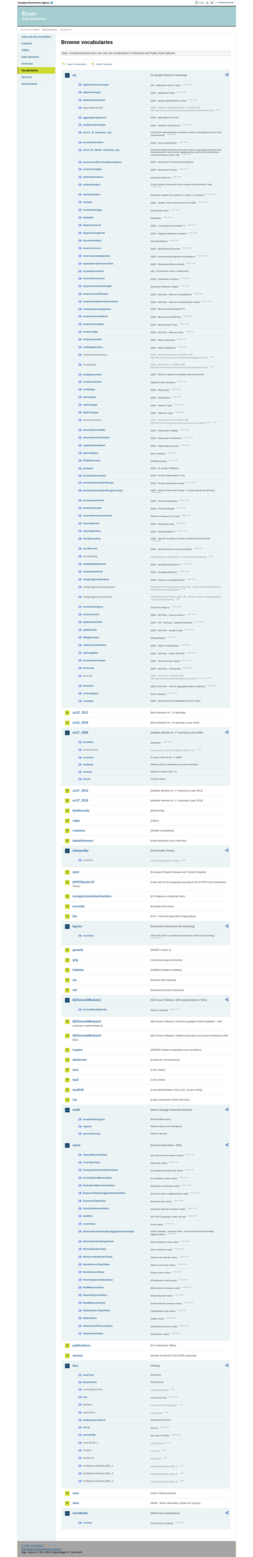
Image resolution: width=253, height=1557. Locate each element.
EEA (37, 3)
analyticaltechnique (94, 124)
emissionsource (92, 248)
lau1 (76, 1069)
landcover (80, 1059)
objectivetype (91, 412)
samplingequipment (94, 563)
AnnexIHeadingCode (95, 1009)
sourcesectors (91, 614)
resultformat (90, 548)
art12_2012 (80, 712)
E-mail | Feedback (32, 1545)
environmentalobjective (96, 255)
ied (75, 990)
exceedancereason (94, 278)
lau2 (76, 1079)
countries (88, 757)
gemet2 (78, 950)
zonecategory (91, 693)
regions (87, 1126)
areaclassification (93, 142)
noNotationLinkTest (94, 1420)
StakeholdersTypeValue (96, 1310)
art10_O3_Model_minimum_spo (101, 149)
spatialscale (90, 629)
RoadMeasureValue (94, 1302)
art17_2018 (80, 800)
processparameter (93, 500)
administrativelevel (94, 100)
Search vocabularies (77, 64)
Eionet (36, 30)
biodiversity (81, 810)
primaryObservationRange (98, 482)
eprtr (76, 872)
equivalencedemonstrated (98, 263)
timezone (88, 685)
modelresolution (92, 381)
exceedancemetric (93, 271)
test (75, 1365)
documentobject (92, 240)
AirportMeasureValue (95, 1154)
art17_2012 (80, 790)
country (87, 1522)
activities (88, 742)
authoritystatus (92, 194)
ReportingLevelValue (95, 1295)
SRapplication (91, 637)
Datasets (26, 43)
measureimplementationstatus (100, 301)
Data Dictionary (49, 30)
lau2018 (78, 1089)
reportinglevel (91, 523)
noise (77, 1145)
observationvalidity (94, 429)
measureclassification (96, 293)
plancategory (90, 452)
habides (78, 970)
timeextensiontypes (94, 660)
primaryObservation (94, 475)
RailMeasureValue (93, 1287)
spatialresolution (92, 622)
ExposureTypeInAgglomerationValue (104, 1193)
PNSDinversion (92, 460)
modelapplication (93, 347)
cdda (76, 820)
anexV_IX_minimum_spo (97, 132)
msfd (76, 1109)
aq (74, 75)
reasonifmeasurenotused (97, 515)
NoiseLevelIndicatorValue (98, 1256)
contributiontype (92, 209)
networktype (90, 404)
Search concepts (104, 64)
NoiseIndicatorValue (94, 1249)
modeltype (89, 389)
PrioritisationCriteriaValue (98, 1279)
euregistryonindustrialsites (92, 896)
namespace (89, 397)
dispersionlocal (92, 225)
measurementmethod (95, 316)
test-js (86, 1427)
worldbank (80, 1513)
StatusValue (90, 1318)
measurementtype (93, 324)
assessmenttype (92, 169)
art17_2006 (80, 732)
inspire (77, 1049)
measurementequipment (97, 309)
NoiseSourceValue (93, 1272)
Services (26, 77)
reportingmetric (92, 531)
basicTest (88, 1375)
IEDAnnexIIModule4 (87, 1035)
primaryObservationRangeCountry (103, 490)
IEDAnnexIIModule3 (87, 1021)
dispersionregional (94, 232)
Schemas (27, 63)
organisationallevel (94, 445)
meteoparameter (92, 339)
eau (85, 1397)
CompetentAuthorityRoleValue (100, 1170)
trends (86, 779)
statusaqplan (90, 652)
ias (75, 980)
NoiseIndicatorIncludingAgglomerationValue (108, 1231)
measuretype (90, 331)
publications (81, 1345)
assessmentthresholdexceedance (102, 162)
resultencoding (92, 538)
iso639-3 (88, 1216)
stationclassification (94, 645)
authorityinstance (93, 176)
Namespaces (29, 83)
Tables (25, 50)
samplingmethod (92, 571)
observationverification (96, 437)
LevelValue (89, 1223)
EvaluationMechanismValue (99, 1185)
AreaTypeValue (91, 1162)
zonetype (88, 701)
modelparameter (92, 374)
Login (201, 2)
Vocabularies (29, 70)
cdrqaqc (88, 202)
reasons (87, 771)
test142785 (89, 1434)
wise (76, 1503)
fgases (77, 926)
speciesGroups (92, 1133)
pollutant (88, 468)
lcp (75, 1099)
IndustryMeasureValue (96, 1208)
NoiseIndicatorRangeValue (98, 1241)
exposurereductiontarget (97, 286)
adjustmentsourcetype (96, 84)
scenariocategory (93, 606)
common (79, 830)
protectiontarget (92, 508)
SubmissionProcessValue (98, 1325)
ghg (75, 960)
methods (88, 764)
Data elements (30, 56)
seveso (78, 1355)
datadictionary (83, 840)
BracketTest (90, 1382)
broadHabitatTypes (94, 1119)
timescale (88, 668)
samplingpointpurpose (96, 579)
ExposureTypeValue (94, 1200)
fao (75, 916)
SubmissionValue (93, 1333)
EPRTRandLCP (83, 882)
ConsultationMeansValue (97, 1177)
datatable (88, 217)
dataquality (81, 850)
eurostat (79, 906)
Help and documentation (36, 36)
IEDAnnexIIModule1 (87, 1000)
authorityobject (92, 184)
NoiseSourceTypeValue (96, 1264)
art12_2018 (80, 722)
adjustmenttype (92, 92)
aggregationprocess (94, 117)
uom (76, 1493)
